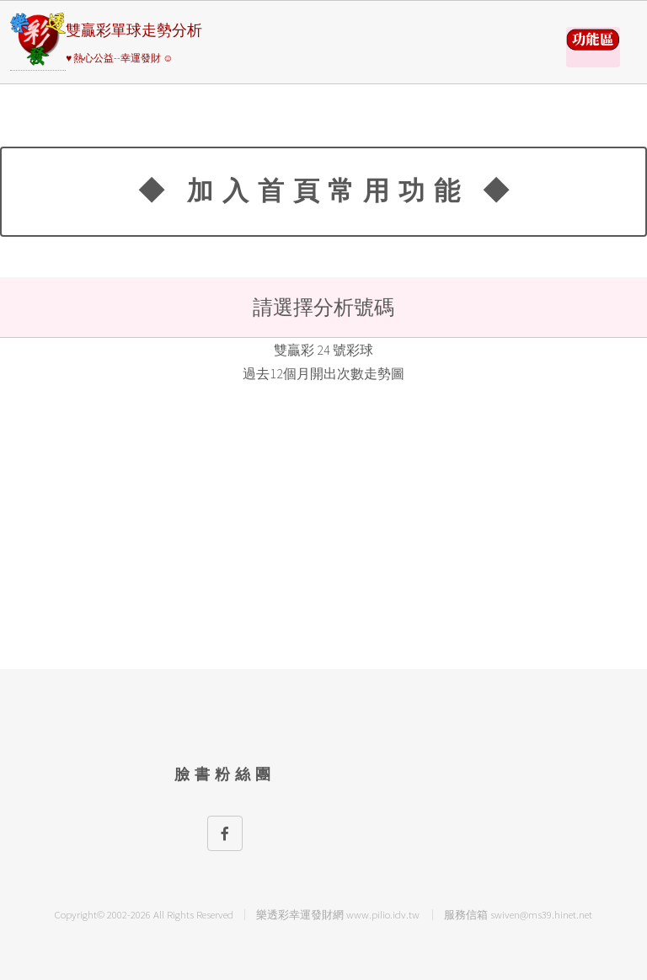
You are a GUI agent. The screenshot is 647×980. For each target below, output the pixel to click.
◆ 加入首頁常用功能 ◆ (328, 190)
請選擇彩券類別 (593, 47)
